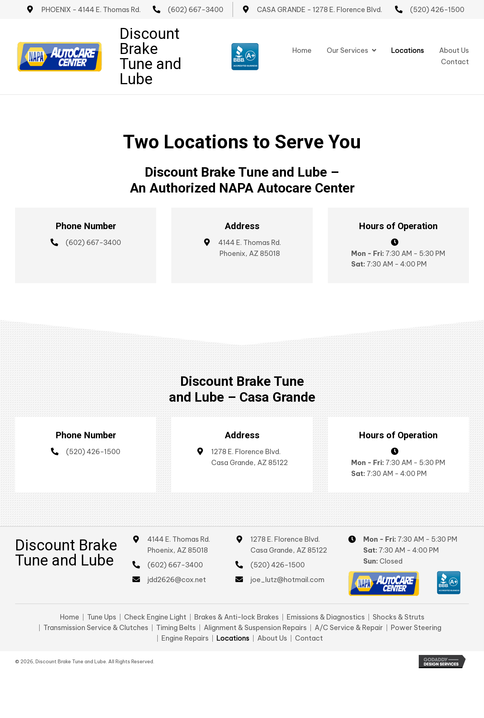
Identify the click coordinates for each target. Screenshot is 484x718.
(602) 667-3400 (195, 9)
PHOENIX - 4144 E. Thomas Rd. (91, 9)
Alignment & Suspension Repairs (255, 627)
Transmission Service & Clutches (95, 627)
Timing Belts (176, 627)
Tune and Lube (150, 71)
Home (69, 617)
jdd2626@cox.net (177, 579)
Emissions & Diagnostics (326, 617)
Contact (309, 638)
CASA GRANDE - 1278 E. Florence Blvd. (319, 9)
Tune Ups (101, 617)
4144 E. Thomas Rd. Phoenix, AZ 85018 (179, 545)
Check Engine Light (155, 617)
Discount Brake (150, 41)
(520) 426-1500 (437, 9)
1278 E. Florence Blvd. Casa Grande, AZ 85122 (288, 545)
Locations (233, 638)
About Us (272, 638)
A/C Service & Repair (349, 627)
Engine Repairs (185, 638)
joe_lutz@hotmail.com (287, 579)
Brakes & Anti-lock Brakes (236, 617)
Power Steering (416, 627)
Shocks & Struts (398, 617)
